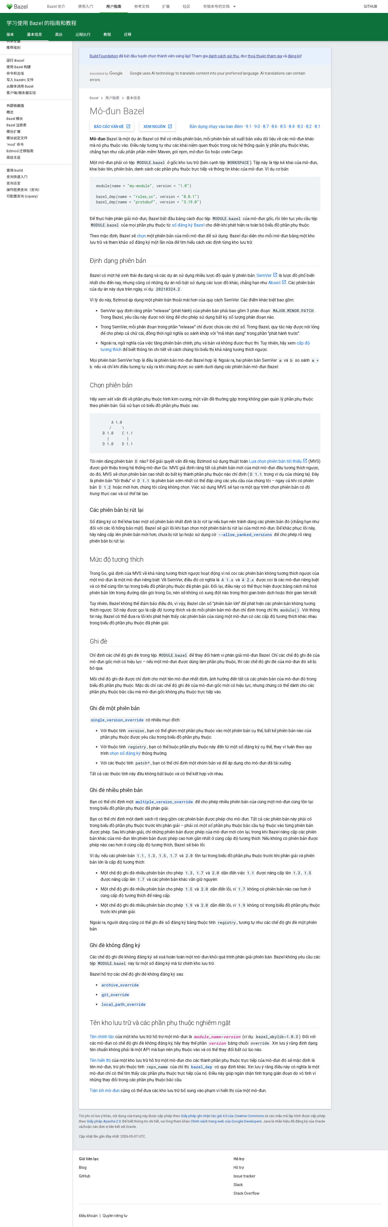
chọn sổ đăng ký (125, 753)
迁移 (127, 34)
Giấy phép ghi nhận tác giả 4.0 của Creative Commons (222, 1116)
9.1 (248, 126)
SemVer (264, 275)
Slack (238, 1185)
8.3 (300, 126)
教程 (107, 34)
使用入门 (85, 6)
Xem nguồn (158, 126)
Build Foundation (104, 56)
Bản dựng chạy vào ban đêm (216, 126)
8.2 (309, 126)
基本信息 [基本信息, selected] (34, 34)
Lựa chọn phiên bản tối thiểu (275, 461)
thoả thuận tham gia (265, 56)
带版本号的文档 (216, 6)
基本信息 (133, 98)
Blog (82, 1167)
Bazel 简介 (56, 6)
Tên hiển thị (100, 1060)
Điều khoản (88, 1216)
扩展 (166, 6)
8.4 (292, 126)
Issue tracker (244, 1176)
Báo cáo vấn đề (112, 126)
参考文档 (141, 6)
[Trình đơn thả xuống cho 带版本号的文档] (237, 6)
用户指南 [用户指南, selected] (113, 6)
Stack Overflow (246, 1193)
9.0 (257, 126)
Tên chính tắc (102, 1036)
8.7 (266, 126)
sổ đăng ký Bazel (188, 225)
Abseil (274, 282)
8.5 (283, 126)
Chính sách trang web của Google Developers (226, 1121)
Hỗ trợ (239, 1167)
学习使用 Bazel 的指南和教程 (41, 23)
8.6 (274, 126)
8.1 (317, 126)
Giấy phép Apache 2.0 (104, 1121)
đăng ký (294, 56)
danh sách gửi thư (224, 56)
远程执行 (83, 34)
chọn (141, 235)
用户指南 (112, 98)
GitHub (370, 6)
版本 (10, 34)
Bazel (94, 98)
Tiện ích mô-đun (105, 1090)
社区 (186, 6)
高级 (59, 34)
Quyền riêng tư (115, 1216)
